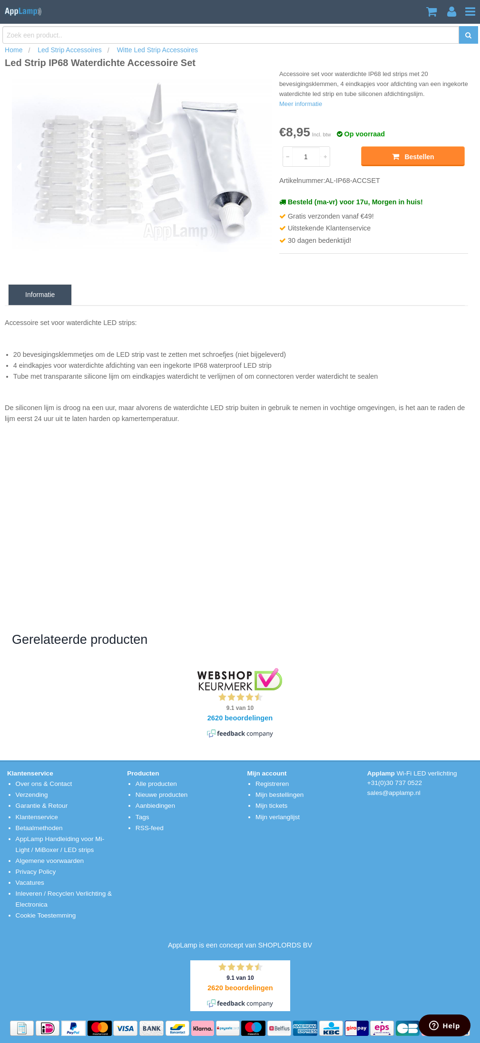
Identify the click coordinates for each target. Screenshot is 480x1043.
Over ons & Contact (44, 783)
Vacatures (30, 882)
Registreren (272, 783)
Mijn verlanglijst (277, 817)
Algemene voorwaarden (50, 860)
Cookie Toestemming (46, 915)
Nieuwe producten (162, 794)
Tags (142, 817)
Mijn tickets (271, 805)
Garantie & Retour (42, 805)
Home (13, 50)
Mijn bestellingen (279, 794)
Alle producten (156, 783)
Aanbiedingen (155, 805)
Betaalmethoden (39, 828)
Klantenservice (37, 817)
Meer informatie (300, 103)
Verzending (32, 794)
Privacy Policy (36, 871)
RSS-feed (150, 828)
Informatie (40, 294)
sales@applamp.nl (394, 792)
